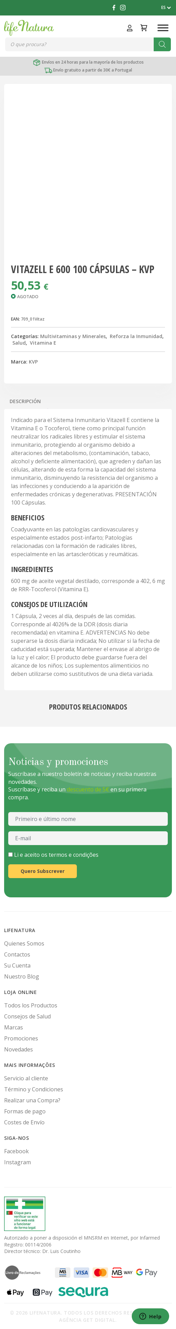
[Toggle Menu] (162, 27)
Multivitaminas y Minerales (73, 336)
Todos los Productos (30, 1005)
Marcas (13, 1027)
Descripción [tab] (25, 401)
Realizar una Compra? (32, 1100)
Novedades (18, 1049)
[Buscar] (162, 44)
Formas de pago (25, 1111)
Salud (19, 342)
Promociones (21, 1038)
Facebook (16, 1151)
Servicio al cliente (26, 1078)
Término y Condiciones (33, 1089)
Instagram (17, 1162)
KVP (33, 361)
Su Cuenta (17, 965)
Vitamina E (43, 342)
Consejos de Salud (27, 1016)
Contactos (17, 954)
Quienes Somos (24, 943)
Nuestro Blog (21, 976)
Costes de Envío (24, 1122)
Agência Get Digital (87, 1320)
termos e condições (73, 854)
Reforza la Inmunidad (136, 336)
